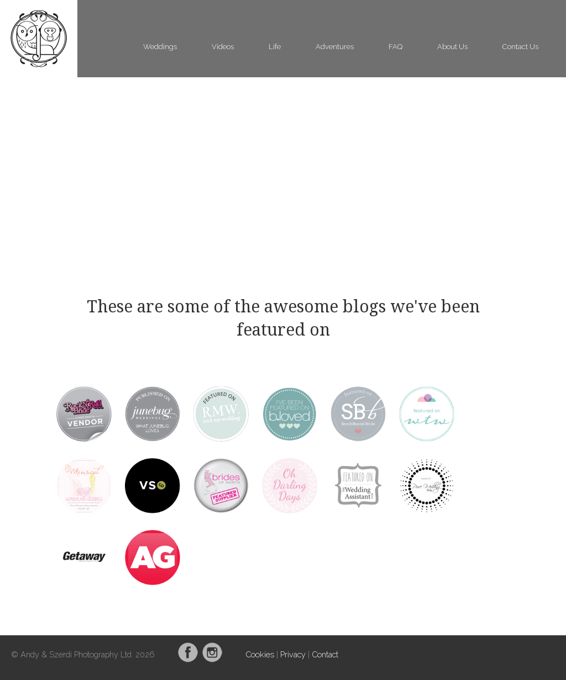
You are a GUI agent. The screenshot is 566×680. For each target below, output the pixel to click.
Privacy (293, 654)
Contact (325, 654)
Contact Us (520, 46)
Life (275, 46)
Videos (223, 46)
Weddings (160, 46)
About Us (452, 46)
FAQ (395, 46)
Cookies (259, 654)
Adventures (335, 46)
